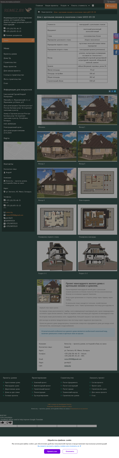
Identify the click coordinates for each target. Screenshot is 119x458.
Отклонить (70, 451)
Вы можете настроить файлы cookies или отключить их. (59, 446)
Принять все (52, 451)
